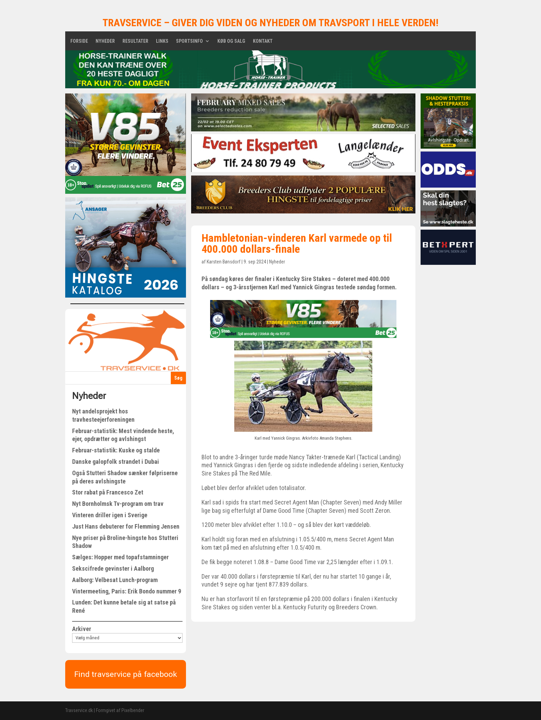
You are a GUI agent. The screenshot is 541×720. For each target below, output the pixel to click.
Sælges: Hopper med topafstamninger (120, 557)
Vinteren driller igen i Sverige (109, 515)
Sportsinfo (189, 41)
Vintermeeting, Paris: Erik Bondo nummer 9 (126, 591)
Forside (79, 41)
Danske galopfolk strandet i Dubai (115, 461)
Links (162, 41)
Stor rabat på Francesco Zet (107, 492)
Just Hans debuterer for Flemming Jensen (125, 526)
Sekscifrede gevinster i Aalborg (113, 568)
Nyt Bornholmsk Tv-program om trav (118, 503)
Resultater (135, 41)
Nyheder (105, 41)
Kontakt (263, 41)
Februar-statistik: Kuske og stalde (116, 450)
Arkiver (81, 628)
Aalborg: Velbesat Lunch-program (115, 579)
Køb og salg (231, 41)
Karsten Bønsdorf (223, 261)
